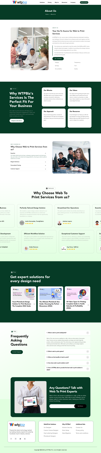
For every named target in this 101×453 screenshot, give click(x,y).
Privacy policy (80, 430)
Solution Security (67, 427)
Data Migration (66, 433)
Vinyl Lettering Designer (51, 433)
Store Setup (65, 430)
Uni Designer (47, 427)
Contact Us (79, 427)
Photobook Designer (50, 436)
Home (47, 14)
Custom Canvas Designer (51, 430)
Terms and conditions (82, 433)
